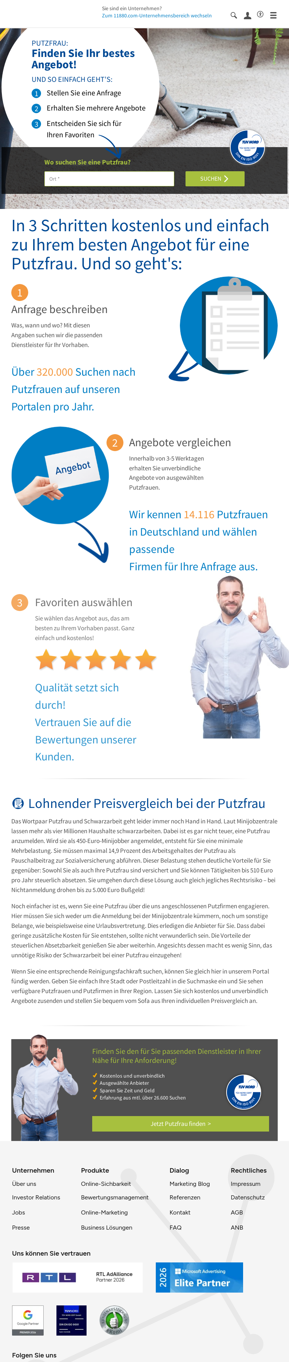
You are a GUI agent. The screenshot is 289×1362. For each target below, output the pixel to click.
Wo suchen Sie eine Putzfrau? (87, 162)
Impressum (245, 1183)
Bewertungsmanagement (115, 1197)
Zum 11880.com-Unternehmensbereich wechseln (157, 15)
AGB (237, 1212)
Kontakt (179, 1212)
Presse (21, 1227)
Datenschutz (248, 1197)
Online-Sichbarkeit (106, 1183)
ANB (237, 1227)
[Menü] (276, 15)
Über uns (24, 1183)
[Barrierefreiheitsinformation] (263, 14)
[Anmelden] (250, 15)
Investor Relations (36, 1197)
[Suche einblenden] (237, 15)
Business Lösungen (106, 1227)
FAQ (175, 1227)
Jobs (18, 1212)
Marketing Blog (189, 1183)
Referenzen (184, 1197)
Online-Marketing (104, 1212)
